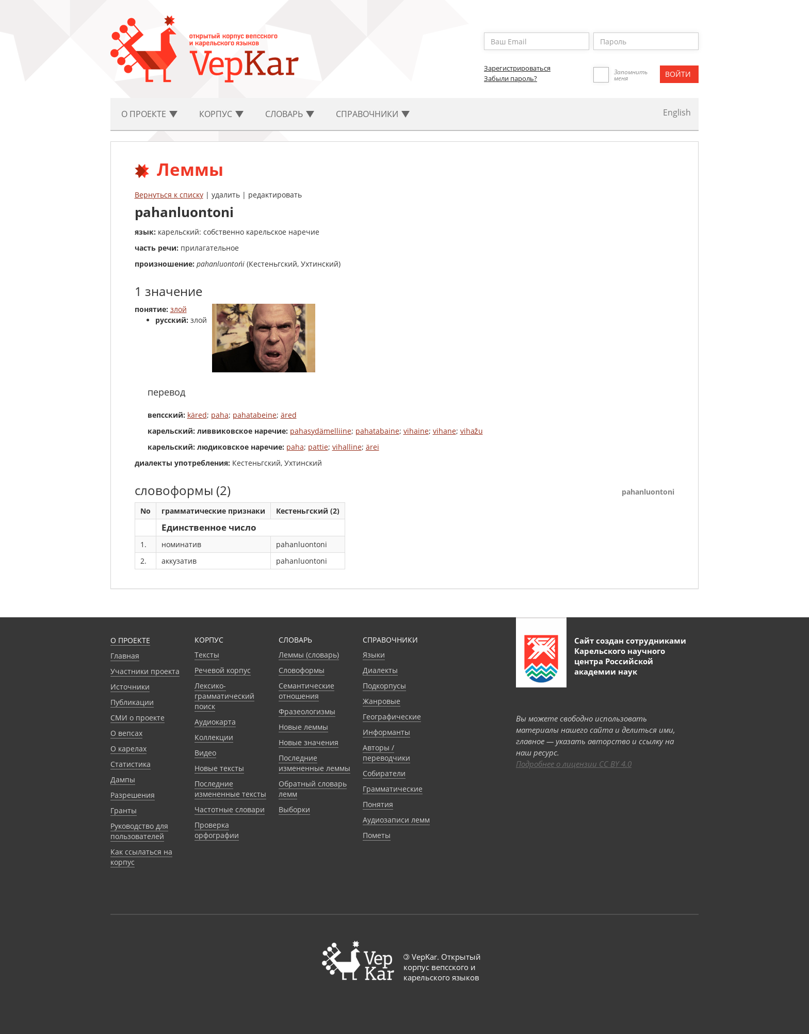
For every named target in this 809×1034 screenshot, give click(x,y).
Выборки (294, 809)
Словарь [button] (289, 114)
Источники (130, 687)
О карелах (128, 748)
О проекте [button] (149, 114)
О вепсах (126, 733)
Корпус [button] (221, 114)
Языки (374, 655)
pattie (318, 447)
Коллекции (214, 737)
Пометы (377, 835)
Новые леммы (303, 727)
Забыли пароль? (510, 78)
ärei (372, 447)
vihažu (471, 431)
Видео (205, 753)
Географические (392, 716)
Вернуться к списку (169, 195)
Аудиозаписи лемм (396, 820)
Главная (124, 656)
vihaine (416, 431)
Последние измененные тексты (230, 789)
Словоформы (302, 670)
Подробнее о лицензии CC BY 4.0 (574, 764)
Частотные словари (230, 809)
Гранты (123, 810)
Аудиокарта (215, 722)
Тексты (207, 655)
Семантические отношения (306, 691)
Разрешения (132, 795)
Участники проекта (145, 671)
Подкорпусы (384, 686)
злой (178, 309)
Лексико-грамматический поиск (224, 696)
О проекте (130, 640)
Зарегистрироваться (517, 68)
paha (220, 415)
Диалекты (380, 670)
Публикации (132, 702)
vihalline (347, 447)
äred (289, 415)
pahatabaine (377, 431)
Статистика (130, 764)
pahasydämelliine (320, 431)
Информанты (386, 732)
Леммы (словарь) (309, 655)
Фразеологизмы (307, 711)
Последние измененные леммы (314, 763)
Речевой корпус (223, 670)
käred (197, 415)
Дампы (122, 779)
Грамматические (393, 789)
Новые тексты (219, 768)
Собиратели (384, 773)
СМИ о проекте (137, 718)
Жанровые (381, 701)
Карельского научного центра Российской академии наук (619, 661)
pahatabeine (255, 415)
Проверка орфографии (217, 830)
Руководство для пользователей (139, 831)
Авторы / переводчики (386, 753)
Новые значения (308, 742)
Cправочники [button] (373, 114)
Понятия (378, 804)
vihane (444, 431)
